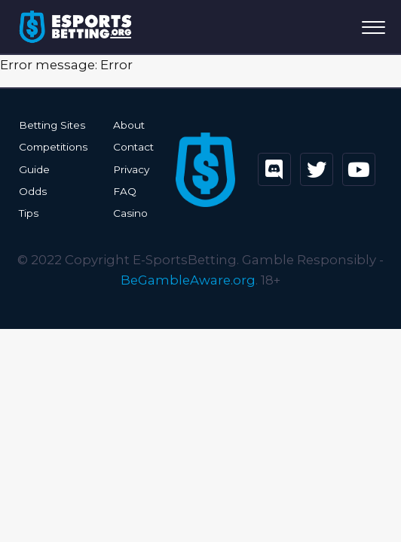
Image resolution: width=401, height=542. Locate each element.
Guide (34, 169)
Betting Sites (52, 125)
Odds (33, 191)
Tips (28, 213)
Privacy (131, 169)
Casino (130, 213)
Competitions (53, 147)
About (129, 125)
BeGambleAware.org (188, 280)
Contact (133, 147)
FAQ (124, 191)
